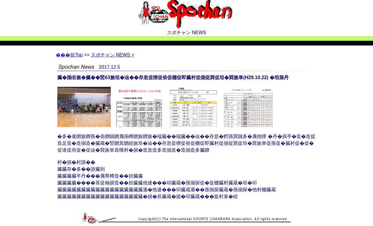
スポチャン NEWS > (112, 54)
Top (69, 54)
